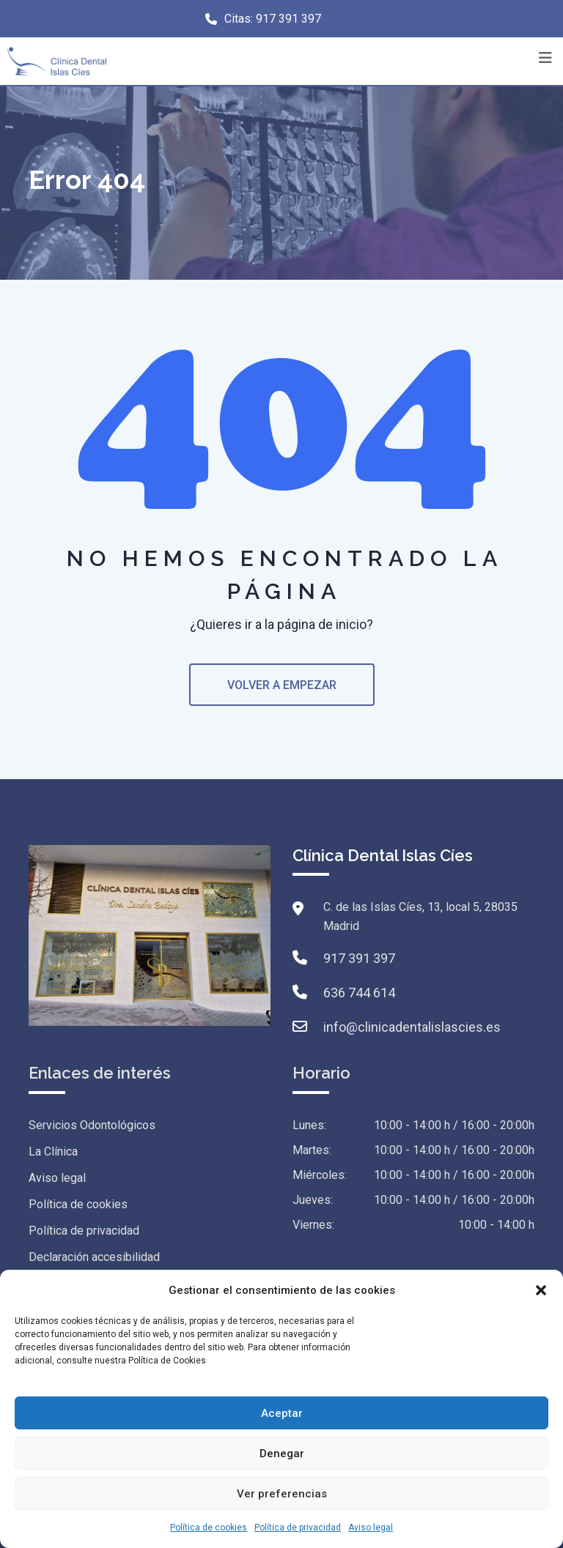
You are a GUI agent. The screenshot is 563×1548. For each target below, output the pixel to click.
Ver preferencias (282, 1493)
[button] (541, 1290)
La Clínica (53, 1151)
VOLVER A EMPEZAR (281, 685)
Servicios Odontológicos (92, 1125)
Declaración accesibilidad (94, 1257)
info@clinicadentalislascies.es (412, 1027)
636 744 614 (359, 992)
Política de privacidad (297, 1527)
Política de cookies (208, 1527)
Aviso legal (370, 1527)
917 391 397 (288, 19)
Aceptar (282, 1413)
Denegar (282, 1453)
